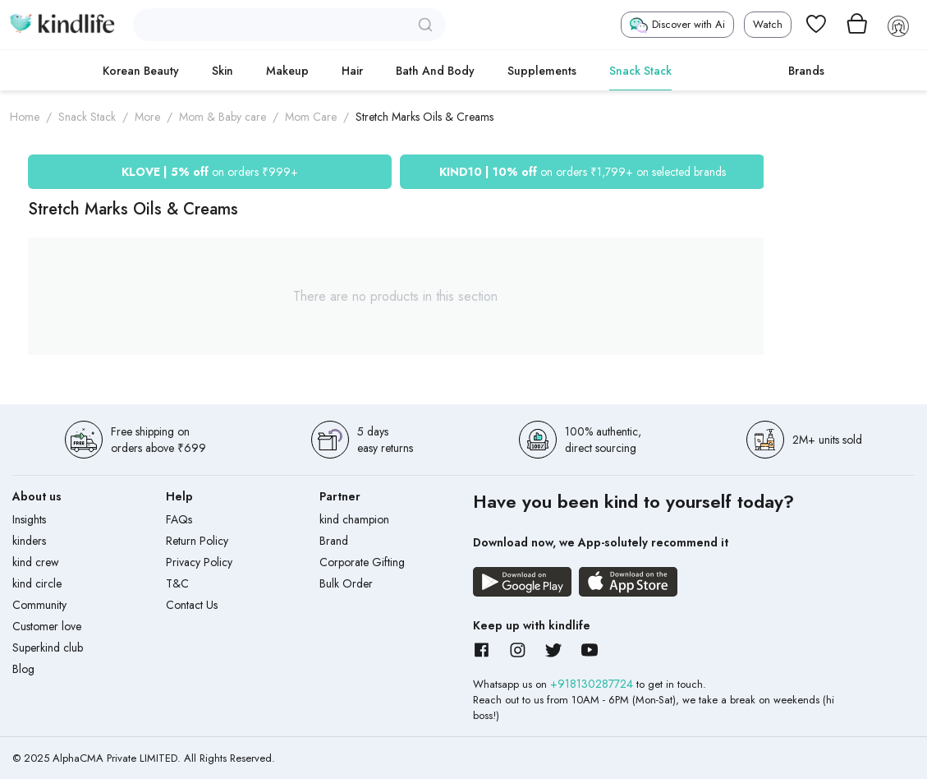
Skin (222, 70)
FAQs (179, 519)
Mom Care (311, 116)
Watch (767, 24)
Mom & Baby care (222, 116)
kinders (29, 540)
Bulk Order (346, 583)
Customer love (46, 626)
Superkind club (47, 647)
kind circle (37, 583)
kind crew (35, 562)
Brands (806, 70)
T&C (177, 583)
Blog (23, 669)
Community (39, 605)
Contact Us (192, 605)
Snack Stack (640, 70)
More (147, 116)
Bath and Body (435, 70)
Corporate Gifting (362, 562)
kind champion (354, 519)
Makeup (287, 70)
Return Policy (197, 540)
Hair (352, 70)
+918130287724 (593, 683)
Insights (29, 519)
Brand (333, 540)
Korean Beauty (141, 70)
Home (24, 116)
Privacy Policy (199, 562)
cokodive (729, 70)
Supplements (541, 70)
